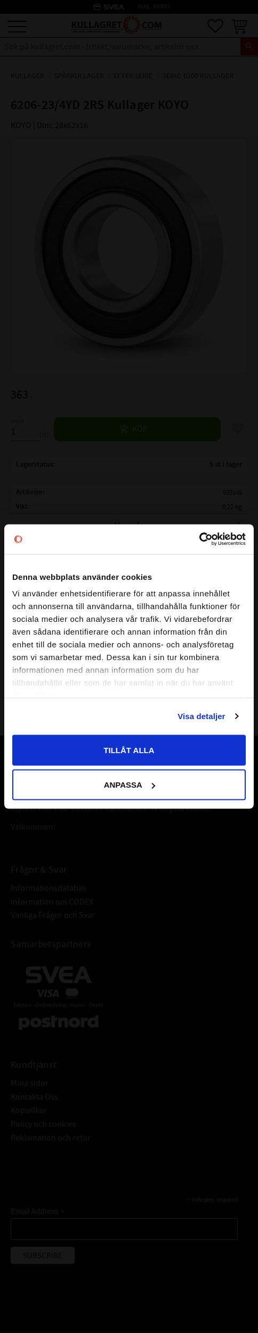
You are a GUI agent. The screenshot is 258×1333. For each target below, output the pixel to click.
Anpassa (129, 784)
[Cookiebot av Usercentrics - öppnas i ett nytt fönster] (199, 539)
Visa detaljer (201, 716)
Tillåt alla (128, 749)
